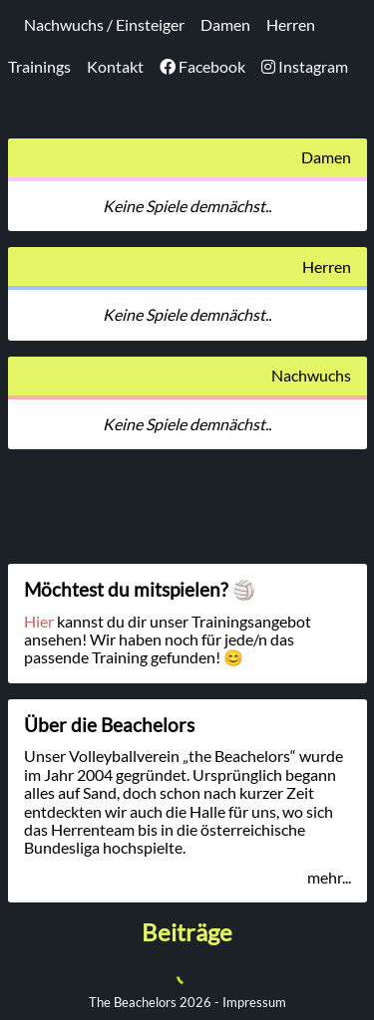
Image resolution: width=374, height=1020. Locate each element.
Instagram (304, 67)
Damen (225, 25)
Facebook (202, 67)
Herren (290, 25)
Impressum (254, 1002)
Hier (39, 621)
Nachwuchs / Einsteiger (104, 25)
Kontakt (115, 67)
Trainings (39, 67)
